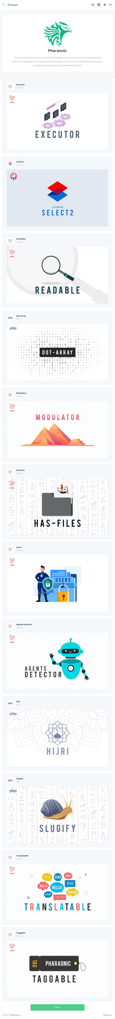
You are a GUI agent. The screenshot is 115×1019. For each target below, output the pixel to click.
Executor (20, 85)
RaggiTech (107, 1015)
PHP (18, 319)
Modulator (21, 393)
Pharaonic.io (14, 1015)
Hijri (18, 701)
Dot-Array (21, 316)
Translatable (22, 856)
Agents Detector (24, 624)
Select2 (20, 162)
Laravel (19, 88)
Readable (21, 239)
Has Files (20, 470)
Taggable (20, 933)
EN (110, 5)
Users (19, 547)
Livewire (19, 165)
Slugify (19, 779)
